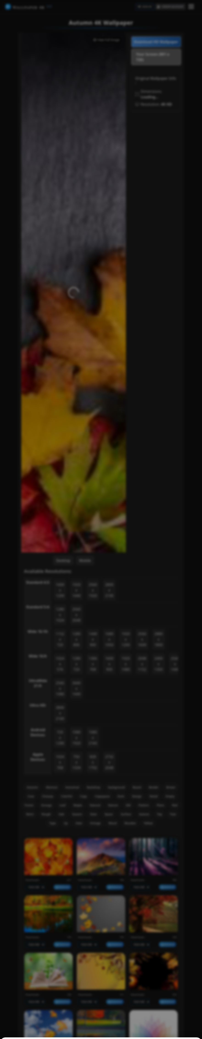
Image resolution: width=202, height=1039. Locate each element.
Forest (29, 805)
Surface (126, 814)
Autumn (32, 787)
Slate (93, 814)
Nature (113, 805)
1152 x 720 (60, 639)
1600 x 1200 (60, 590)
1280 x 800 (76, 639)
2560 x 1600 (142, 639)
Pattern (143, 805)
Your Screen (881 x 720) (152, 57)
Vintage (95, 823)
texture (144, 814)
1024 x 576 (60, 664)
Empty (170, 796)
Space (109, 814)
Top (159, 814)
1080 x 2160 (93, 738)
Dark (121, 796)
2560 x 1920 (93, 590)
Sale (61, 814)
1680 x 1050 (109, 639)
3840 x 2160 (60, 713)
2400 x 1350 (158, 664)
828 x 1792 (93, 762)
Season (77, 814)
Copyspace (102, 796)
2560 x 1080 (60, 688)
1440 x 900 (93, 639)
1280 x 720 (76, 664)
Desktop (63, 560)
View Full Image (106, 40)
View (78, 823)
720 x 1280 (60, 738)
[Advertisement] (156, 183)
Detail (153, 796)
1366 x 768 (93, 664)
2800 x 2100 (109, 590)
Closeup (47, 796)
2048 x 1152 (142, 664)
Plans (160, 805)
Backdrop (93, 787)
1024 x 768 (60, 762)
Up (66, 823)
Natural (95, 805)
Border (153, 787)
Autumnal (72, 787)
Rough (46, 814)
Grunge (46, 805)
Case (31, 796)
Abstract (52, 787)
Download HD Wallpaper (156, 41)
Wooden (130, 823)
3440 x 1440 (76, 688)
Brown (170, 787)
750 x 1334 (76, 762)
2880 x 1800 (158, 639)
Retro (30, 814)
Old (128, 805)
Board (137, 787)
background (116, 787)
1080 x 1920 (76, 738)
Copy (83, 796)
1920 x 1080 (126, 664)
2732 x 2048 (109, 762)
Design (137, 796)
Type (52, 823)
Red (174, 805)
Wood (112, 823)
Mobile (85, 560)
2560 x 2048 (76, 615)
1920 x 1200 (126, 639)
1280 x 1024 (60, 615)
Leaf (63, 805)
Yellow (148, 823)
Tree (173, 814)
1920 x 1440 (76, 590)
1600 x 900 (109, 664)
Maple (77, 805)
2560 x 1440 (175, 664)
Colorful (66, 796)
